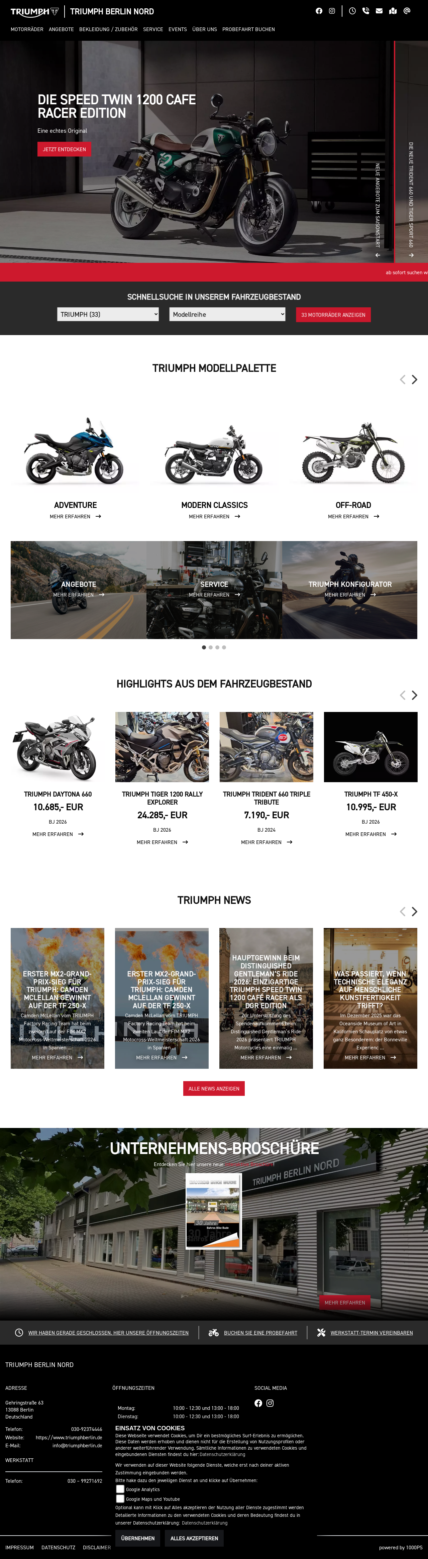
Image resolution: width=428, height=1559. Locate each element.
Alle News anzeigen (214, 1088)
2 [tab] (211, 645)
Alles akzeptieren (194, 1538)
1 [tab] (204, 645)
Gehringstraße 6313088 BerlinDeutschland (24, 1409)
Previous (403, 379)
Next (414, 379)
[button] (28, 29)
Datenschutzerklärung (222, 1454)
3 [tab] (217, 645)
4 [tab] (224, 645)
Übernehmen (137, 1538)
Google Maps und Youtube (153, 1499)
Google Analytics (143, 1489)
